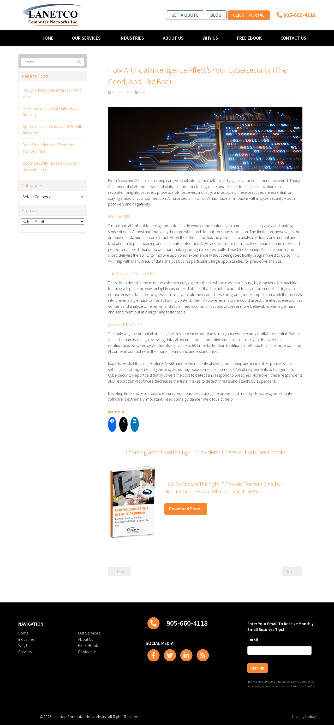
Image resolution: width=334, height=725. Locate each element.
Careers (25, 651)
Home (47, 38)
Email (254, 639)
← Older (119, 571)
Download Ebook (186, 509)
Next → (292, 571)
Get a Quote (185, 15)
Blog (215, 15)
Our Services (86, 38)
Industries (132, 38)
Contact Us (293, 38)
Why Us (210, 38)
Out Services (89, 633)
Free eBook (249, 38)
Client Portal (249, 15)
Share (141, 92)
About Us (173, 38)
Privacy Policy (304, 716)
